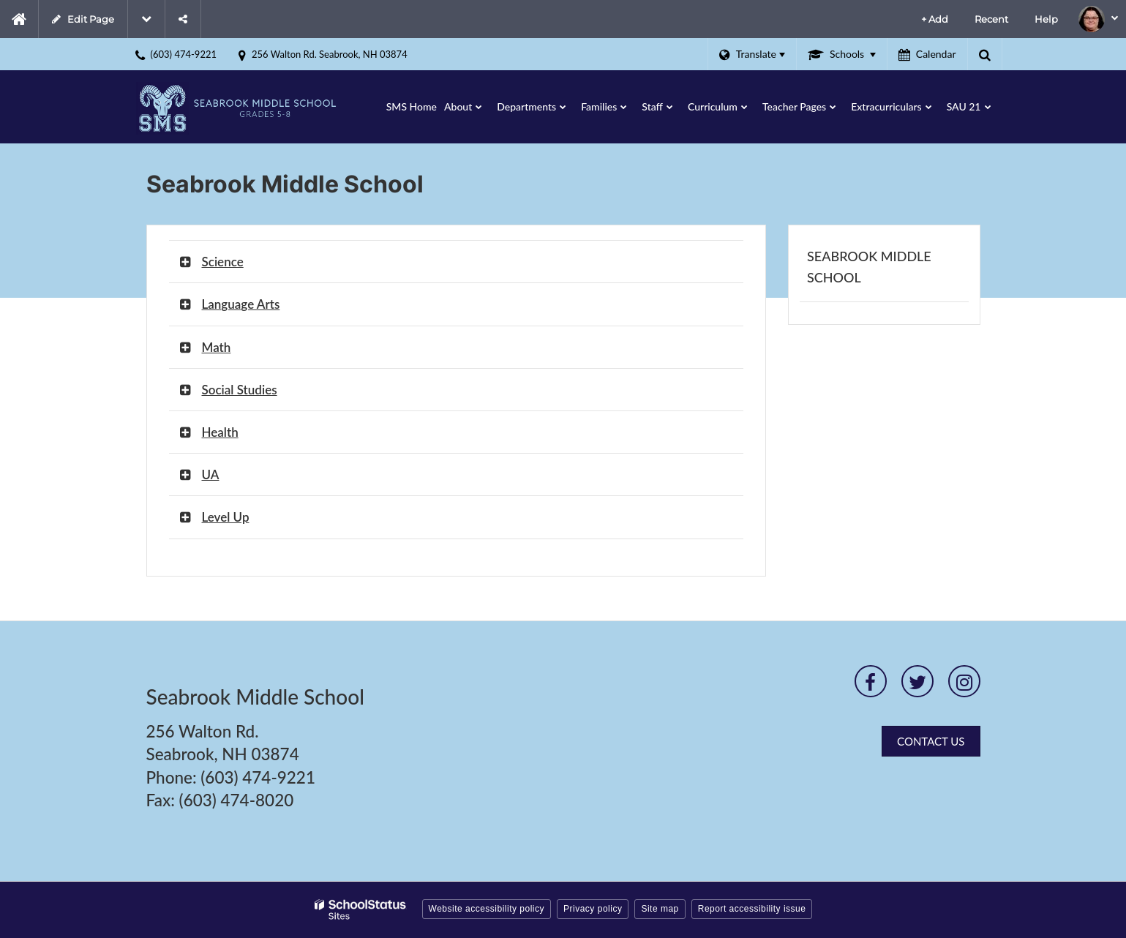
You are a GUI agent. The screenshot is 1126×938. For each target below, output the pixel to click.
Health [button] (220, 432)
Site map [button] (659, 909)
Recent (991, 19)
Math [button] (216, 347)
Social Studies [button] (239, 389)
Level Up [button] (225, 517)
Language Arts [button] (241, 304)
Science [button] (223, 261)
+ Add (934, 19)
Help (1046, 19)
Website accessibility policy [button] (487, 909)
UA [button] (210, 474)
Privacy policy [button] (592, 909)
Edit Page (83, 19)
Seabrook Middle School (869, 266)
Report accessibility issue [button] (752, 909)
